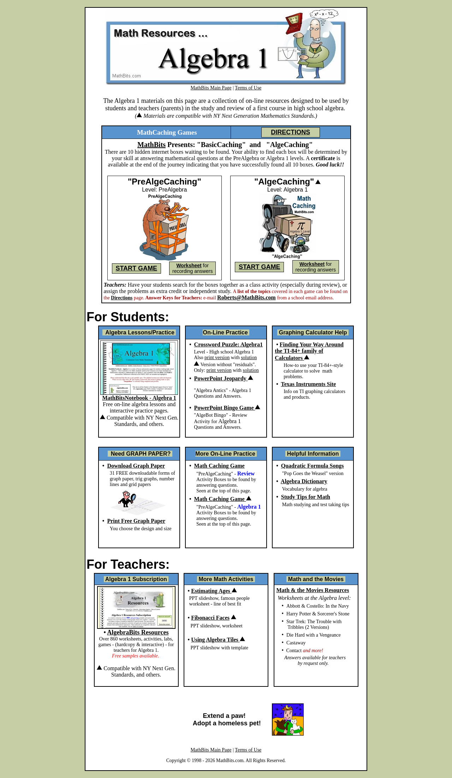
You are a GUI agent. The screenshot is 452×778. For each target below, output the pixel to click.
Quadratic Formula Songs (312, 466)
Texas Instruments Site (308, 384)
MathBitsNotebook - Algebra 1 (139, 398)
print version (217, 357)
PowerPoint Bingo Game (227, 408)
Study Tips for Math (305, 497)
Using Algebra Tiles (218, 640)
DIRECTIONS (290, 132)
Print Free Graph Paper (136, 521)
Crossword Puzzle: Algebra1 (228, 344)
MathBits (151, 144)
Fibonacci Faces (210, 618)
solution (249, 357)
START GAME (136, 268)
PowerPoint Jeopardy (223, 378)
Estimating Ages (214, 591)
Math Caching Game (219, 466)
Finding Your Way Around (312, 344)
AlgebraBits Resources (137, 632)
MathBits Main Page (211, 87)
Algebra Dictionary (304, 481)
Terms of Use (248, 87)
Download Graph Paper (136, 466)
